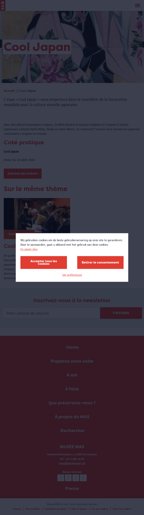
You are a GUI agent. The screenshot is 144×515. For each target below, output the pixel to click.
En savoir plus (29, 249)
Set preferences (72, 274)
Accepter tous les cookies (43, 262)
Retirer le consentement (100, 262)
